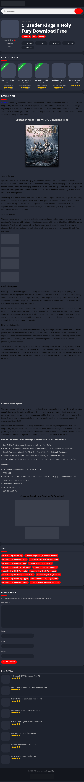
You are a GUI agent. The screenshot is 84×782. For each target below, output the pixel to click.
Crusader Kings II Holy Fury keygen (15, 579)
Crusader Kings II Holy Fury (12, 556)
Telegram (68, 44)
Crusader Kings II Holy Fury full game (16, 568)
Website (4, 652)
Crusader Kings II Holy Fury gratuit (43, 572)
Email (3, 642)
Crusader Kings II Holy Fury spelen (14, 583)
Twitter (40, 44)
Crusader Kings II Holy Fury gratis (14, 572)
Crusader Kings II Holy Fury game (45, 568)
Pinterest (54, 44)
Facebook (27, 44)
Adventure (37, 22)
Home (23, 22)
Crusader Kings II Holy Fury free (14, 564)
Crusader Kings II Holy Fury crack (14, 560)
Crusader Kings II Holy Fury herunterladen (17, 576)
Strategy (41, 38)
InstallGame (52, 772)
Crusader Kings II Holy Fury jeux (48, 576)
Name (4, 632)
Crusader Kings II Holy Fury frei (40, 564)
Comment (5, 603)
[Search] (42, 11)
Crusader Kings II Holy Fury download (44, 560)
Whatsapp (27, 48)
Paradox (4, 103)
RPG (34, 38)
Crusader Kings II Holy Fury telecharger (45, 583)
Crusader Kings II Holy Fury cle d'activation (41, 556)
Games (29, 22)
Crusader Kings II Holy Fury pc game (44, 579)
